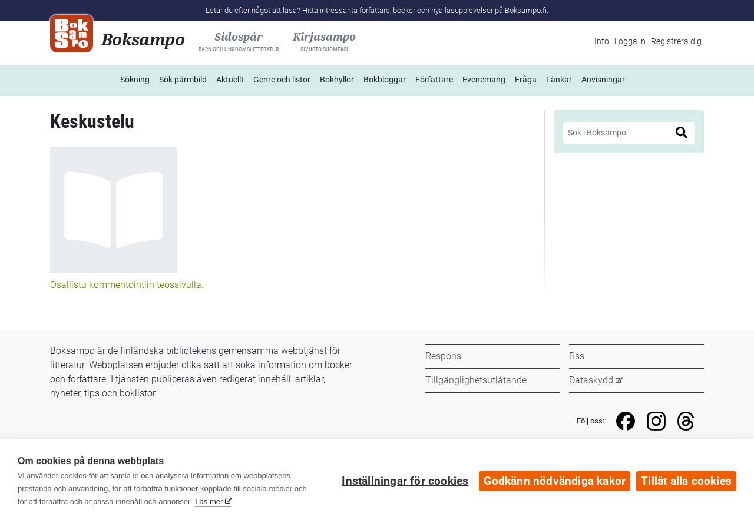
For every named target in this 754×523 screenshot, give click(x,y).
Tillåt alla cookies (686, 481)
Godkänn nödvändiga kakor (555, 481)
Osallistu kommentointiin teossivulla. (127, 284)
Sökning (135, 79)
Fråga (526, 79)
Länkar (559, 79)
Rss (576, 356)
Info (601, 41)
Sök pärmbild (183, 79)
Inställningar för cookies (405, 481)
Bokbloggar (384, 79)
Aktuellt (230, 79)
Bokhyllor (337, 79)
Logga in (630, 41)
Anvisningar (603, 79)
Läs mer (209, 501)
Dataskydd (591, 380)
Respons (443, 356)
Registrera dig (676, 41)
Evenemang (483, 79)
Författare (434, 79)
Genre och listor (281, 79)
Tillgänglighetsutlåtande (476, 380)
